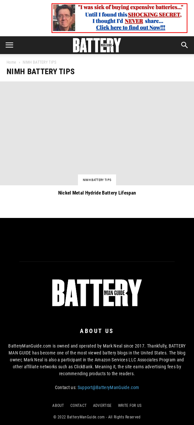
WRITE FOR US (130, 405)
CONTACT (78, 405)
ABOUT (58, 405)
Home (11, 62)
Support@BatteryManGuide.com (108, 387)
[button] (185, 45)
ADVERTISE (102, 405)
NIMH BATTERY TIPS (97, 180)
